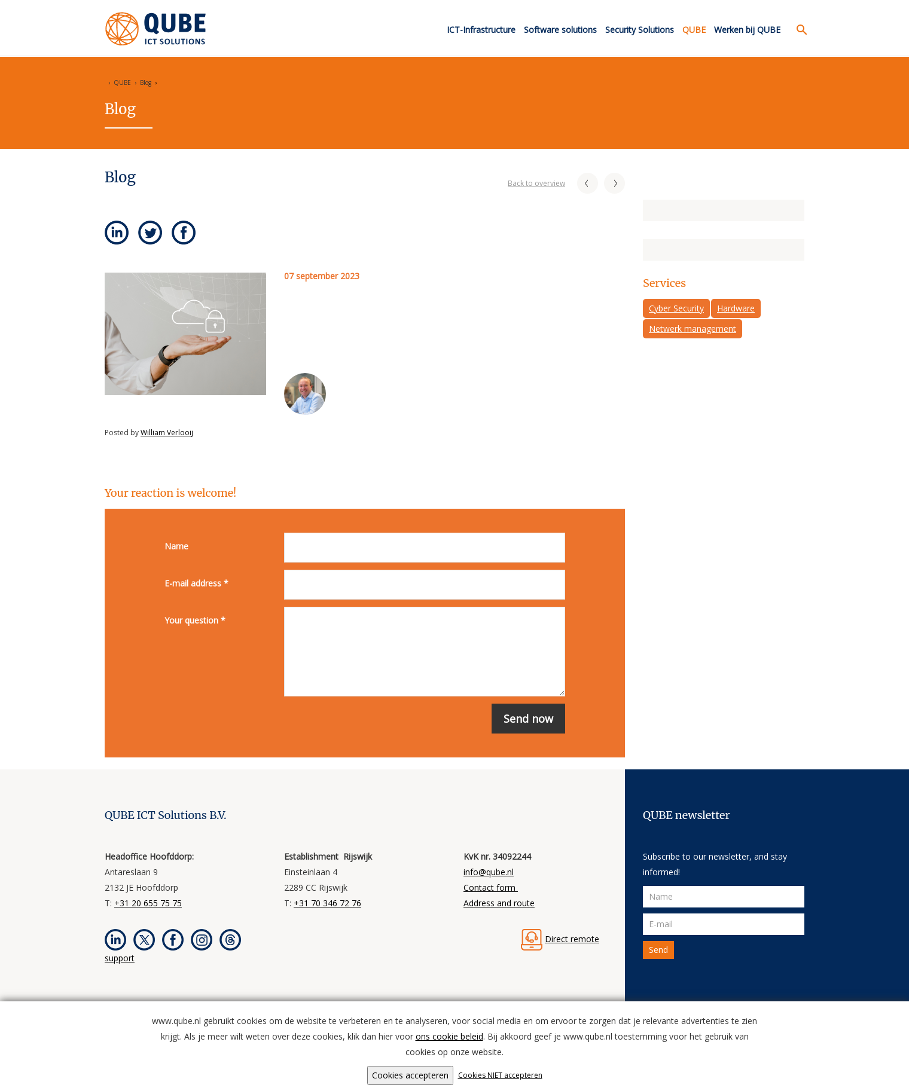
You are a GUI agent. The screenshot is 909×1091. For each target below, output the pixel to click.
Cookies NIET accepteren (500, 1075)
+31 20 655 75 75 (148, 903)
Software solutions (560, 29)
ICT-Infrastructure (481, 29)
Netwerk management (692, 328)
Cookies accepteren (410, 1075)
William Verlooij (167, 432)
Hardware (736, 308)
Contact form (490, 887)
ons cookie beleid (449, 1036)
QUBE (694, 29)
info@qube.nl (488, 872)
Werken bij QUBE (747, 29)
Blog (145, 82)
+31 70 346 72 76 (327, 903)
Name (176, 546)
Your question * (194, 620)
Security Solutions (639, 29)
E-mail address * (196, 583)
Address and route (499, 903)
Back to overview (536, 183)
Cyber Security (676, 308)
